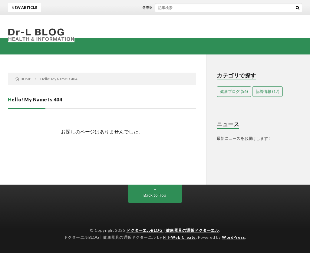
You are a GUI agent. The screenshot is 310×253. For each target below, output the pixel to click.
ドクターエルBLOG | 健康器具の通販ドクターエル (172, 230)
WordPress (233, 237)
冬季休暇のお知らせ (159, 7)
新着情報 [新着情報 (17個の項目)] (267, 91)
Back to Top (154, 195)
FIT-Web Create (179, 237)
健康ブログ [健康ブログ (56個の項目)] (234, 91)
